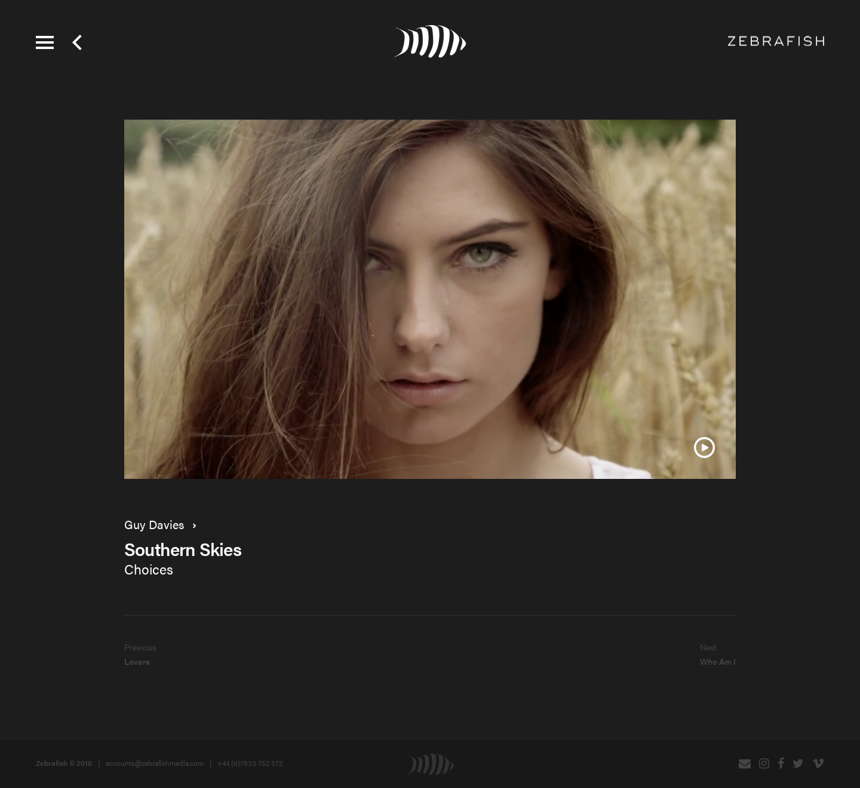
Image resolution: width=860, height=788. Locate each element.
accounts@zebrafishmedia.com (155, 763)
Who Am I (718, 661)
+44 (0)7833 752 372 (249, 763)
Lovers (137, 661)
